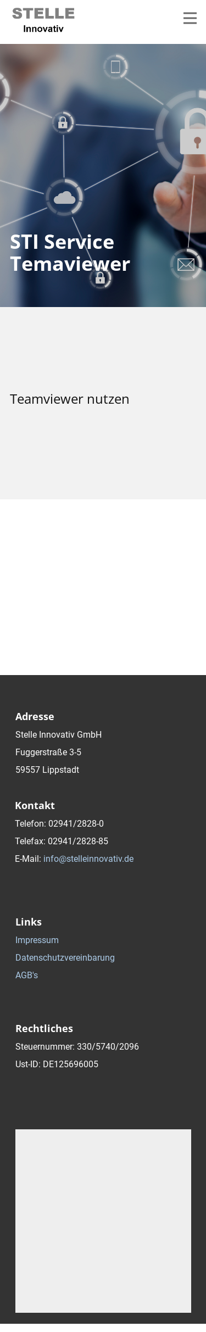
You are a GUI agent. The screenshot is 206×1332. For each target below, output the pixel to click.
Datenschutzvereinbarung (65, 957)
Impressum (37, 940)
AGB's (26, 975)
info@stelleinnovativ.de (88, 859)
